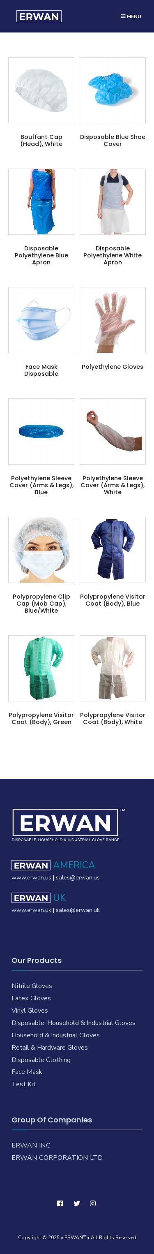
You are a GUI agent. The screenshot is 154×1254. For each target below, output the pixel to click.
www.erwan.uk (31, 910)
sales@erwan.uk (78, 910)
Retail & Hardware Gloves (49, 1047)
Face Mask (26, 1071)
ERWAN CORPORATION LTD (57, 1157)
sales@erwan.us (78, 878)
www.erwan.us (31, 878)
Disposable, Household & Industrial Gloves (73, 1022)
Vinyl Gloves (29, 1010)
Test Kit (23, 1084)
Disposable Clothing (41, 1059)
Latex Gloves (31, 998)
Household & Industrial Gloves (55, 1035)
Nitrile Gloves (31, 985)
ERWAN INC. (31, 1145)
